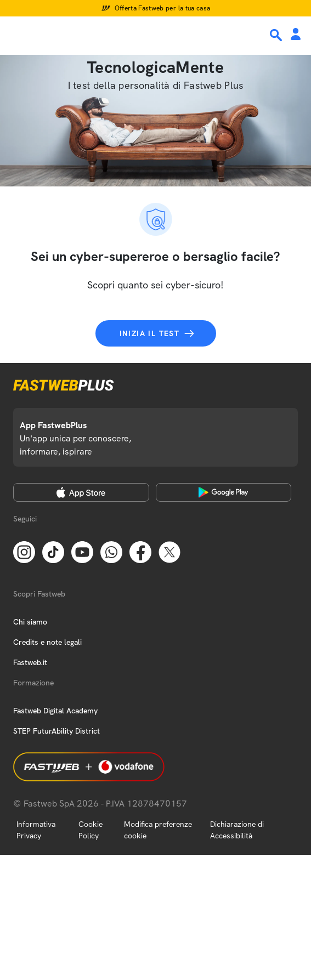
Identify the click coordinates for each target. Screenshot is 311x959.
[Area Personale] (295, 35)
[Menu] (15, 34)
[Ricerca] (277, 35)
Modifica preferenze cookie (158, 830)
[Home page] (83, 34)
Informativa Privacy (35, 830)
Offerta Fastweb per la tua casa (163, 8)
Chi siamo (30, 622)
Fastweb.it (30, 662)
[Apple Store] (81, 492)
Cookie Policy (90, 830)
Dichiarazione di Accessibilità (237, 830)
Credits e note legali (47, 642)
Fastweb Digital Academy (55, 711)
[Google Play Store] (224, 492)
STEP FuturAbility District (56, 731)
